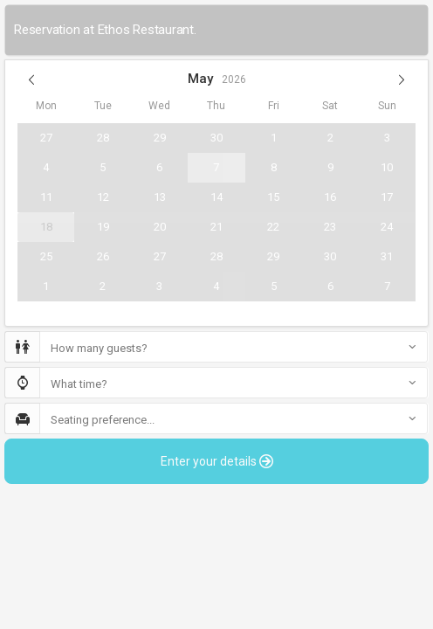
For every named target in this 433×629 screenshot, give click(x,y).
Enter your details (217, 461)
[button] (31, 79)
